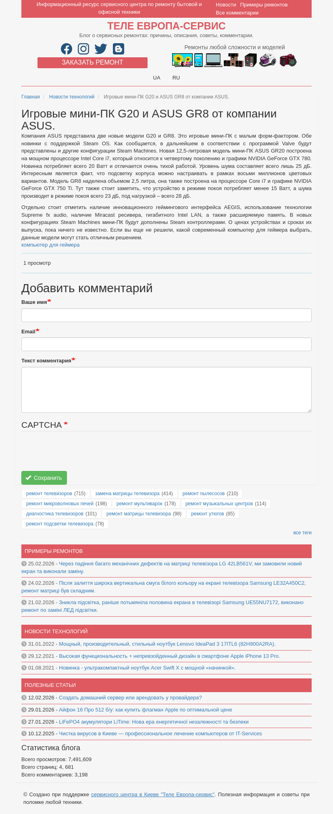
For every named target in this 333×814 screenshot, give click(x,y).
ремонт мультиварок (139, 503)
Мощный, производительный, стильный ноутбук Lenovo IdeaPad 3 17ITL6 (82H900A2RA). (167, 644)
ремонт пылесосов (204, 493)
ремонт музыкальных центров (219, 503)
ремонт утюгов (207, 514)
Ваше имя (34, 302)
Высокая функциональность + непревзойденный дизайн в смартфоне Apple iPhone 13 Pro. (169, 656)
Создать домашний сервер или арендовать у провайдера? (130, 698)
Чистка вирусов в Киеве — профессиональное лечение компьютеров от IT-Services (160, 733)
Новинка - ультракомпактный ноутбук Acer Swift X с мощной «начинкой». (147, 668)
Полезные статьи (50, 685)
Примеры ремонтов (264, 5)
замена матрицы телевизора (127, 493)
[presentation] (82, 455)
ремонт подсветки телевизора (60, 524)
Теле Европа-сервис (166, 25)
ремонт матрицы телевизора (138, 514)
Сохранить (43, 478)
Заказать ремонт (92, 62)
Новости (226, 5)
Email (28, 332)
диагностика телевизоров (54, 514)
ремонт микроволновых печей (60, 503)
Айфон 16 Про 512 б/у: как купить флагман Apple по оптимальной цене (145, 710)
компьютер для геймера (50, 245)
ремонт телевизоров (49, 493)
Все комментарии (237, 13)
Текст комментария (46, 361)
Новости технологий (71, 97)
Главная (30, 97)
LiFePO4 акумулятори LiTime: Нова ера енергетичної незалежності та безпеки (154, 722)
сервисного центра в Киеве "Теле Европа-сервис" (152, 794)
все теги (302, 533)
